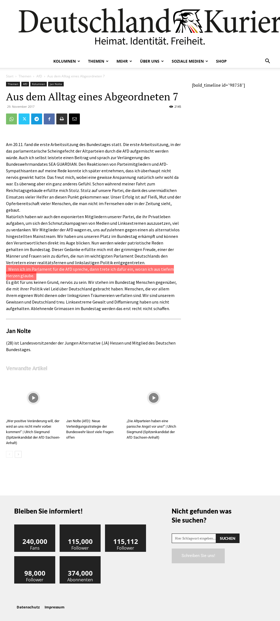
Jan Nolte (56, 84)
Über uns (152, 61)
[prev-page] (9, 454)
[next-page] (18, 454)
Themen (98, 61)
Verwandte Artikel (26, 368)
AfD (39, 76)
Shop (221, 61)
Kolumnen (66, 61)
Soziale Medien (190, 61)
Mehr (124, 61)
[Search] (228, 538)
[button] (267, 62)
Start (9, 76)
